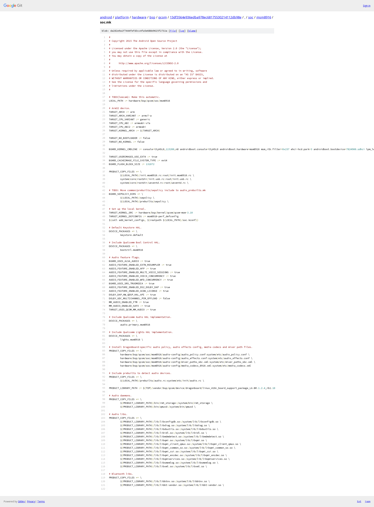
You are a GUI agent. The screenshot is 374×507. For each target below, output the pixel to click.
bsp (152, 17)
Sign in (366, 5)
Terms (41, 501)
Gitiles (21, 501)
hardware (139, 17)
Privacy (31, 501)
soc (250, 17)
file (173, 30)
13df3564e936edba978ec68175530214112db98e (205, 17)
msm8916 (263, 17)
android (106, 17)
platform (122, 17)
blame (192, 30)
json (367, 501)
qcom (162, 17)
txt (359, 501)
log (182, 30)
